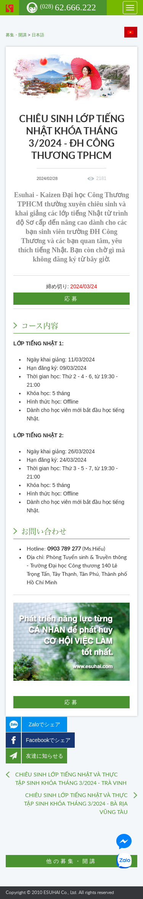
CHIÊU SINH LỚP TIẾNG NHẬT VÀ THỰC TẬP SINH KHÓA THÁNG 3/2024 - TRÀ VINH (71, 779)
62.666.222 (68, 7)
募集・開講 (16, 35)
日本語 (38, 35)
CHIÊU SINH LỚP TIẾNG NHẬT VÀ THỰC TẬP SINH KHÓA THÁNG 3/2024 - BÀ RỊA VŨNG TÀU (76, 804)
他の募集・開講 (71, 861)
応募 (71, 299)
